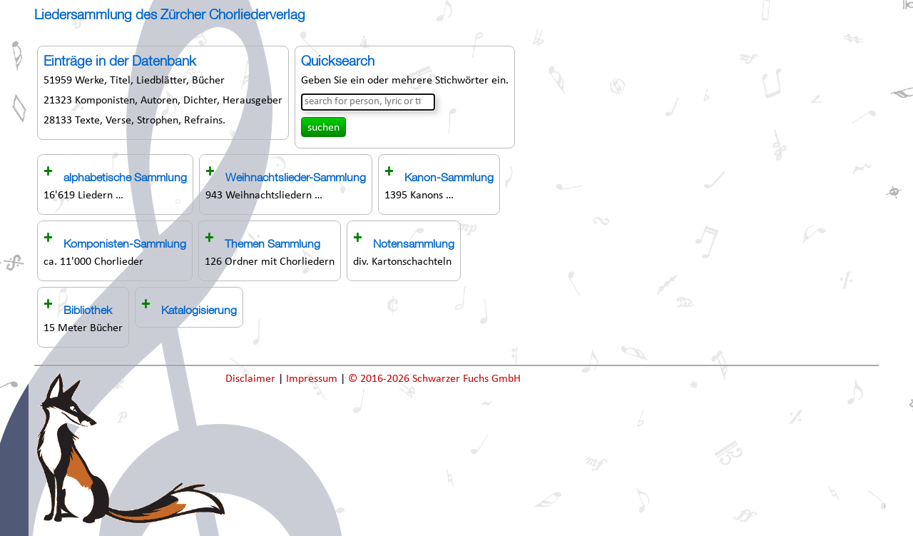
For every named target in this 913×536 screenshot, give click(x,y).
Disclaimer (251, 379)
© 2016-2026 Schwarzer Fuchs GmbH (434, 379)
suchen (323, 127)
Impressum (313, 379)
